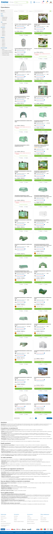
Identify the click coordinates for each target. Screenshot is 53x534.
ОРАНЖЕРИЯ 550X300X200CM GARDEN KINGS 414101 (23, 298)
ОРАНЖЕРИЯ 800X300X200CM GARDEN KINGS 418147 (23, 351)
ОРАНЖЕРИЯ (4, 23)
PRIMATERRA (4, 20)
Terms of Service (39, 532)
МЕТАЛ (3, 49)
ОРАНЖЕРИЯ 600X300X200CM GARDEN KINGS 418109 (42, 298)
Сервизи (15, 519)
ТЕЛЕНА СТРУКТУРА (5, 53)
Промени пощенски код (21, 28)
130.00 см (3, 32)
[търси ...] (21, 2)
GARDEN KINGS (4, 17)
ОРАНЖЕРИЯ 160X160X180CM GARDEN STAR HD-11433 (23, 72)
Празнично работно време (19, 521)
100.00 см (3, 31)
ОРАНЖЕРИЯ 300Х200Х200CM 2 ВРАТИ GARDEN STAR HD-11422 (41, 121)
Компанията (3, 516)
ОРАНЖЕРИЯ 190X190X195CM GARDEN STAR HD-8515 (42, 351)
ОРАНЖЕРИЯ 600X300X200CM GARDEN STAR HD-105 (23, 325)
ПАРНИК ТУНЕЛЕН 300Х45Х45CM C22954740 (23, 24)
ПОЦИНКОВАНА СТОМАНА (7, 50)
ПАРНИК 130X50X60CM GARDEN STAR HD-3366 (42, 48)
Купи (23, 33)
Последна (49, 418)
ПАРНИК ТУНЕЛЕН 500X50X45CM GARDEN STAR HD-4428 (42, 25)
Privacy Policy (33, 532)
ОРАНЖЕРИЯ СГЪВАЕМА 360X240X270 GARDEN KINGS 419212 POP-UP (41, 172)
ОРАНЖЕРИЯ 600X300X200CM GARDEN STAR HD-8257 (42, 271)
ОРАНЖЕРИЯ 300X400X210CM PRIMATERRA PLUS (42, 378)
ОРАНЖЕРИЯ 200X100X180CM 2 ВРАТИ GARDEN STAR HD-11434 (41, 72)
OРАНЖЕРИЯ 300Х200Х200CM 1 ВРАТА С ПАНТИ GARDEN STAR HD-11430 (41, 220)
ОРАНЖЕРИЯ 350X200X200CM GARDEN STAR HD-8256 (23, 220)
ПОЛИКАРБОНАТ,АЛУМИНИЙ (7, 52)
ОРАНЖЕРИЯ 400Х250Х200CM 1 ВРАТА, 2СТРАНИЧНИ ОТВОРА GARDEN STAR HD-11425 (23, 196)
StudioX (51, 532)
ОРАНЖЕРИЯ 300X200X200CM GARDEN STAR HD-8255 (23, 172)
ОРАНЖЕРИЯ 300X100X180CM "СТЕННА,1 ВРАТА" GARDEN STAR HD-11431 (22, 97)
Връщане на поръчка (31, 523)
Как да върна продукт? (45, 521)
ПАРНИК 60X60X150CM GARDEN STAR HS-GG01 (23, 48)
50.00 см (3, 40)
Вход (31, 2)
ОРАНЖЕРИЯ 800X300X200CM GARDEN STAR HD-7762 (42, 325)
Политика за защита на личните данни (5, 525)
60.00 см (3, 28)
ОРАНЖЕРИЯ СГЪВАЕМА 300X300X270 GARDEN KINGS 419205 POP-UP (41, 146)
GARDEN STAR (4, 18)
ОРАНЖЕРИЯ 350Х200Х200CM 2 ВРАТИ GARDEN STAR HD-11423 (22, 146)
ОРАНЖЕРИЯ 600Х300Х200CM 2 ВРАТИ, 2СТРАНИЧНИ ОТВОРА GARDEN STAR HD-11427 (43, 245)
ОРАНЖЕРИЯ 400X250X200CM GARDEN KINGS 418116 (23, 121)
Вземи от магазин (30, 521)
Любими (21, 35)
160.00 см (3, 34)
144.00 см (3, 43)
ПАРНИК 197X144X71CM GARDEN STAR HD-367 (42, 96)
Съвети (28, 516)
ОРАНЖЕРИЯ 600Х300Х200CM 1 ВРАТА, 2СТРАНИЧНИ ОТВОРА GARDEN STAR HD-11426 (23, 271)
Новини (2, 519)
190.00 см (3, 35)
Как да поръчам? (43, 519)
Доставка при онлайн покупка (32, 519)
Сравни (26, 35)
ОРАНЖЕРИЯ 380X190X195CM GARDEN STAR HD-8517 (23, 404)
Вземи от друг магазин (20, 26)
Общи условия (3, 521)
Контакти (16, 516)
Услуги (42, 516)
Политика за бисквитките (6, 523)
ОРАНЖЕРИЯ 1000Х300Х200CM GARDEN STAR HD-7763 (23, 378)
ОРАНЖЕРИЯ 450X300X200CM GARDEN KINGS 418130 (23, 245)
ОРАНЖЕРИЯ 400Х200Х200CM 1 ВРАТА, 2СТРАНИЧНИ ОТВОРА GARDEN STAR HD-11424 (43, 196)
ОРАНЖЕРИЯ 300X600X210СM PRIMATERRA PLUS (42, 404)
